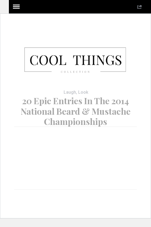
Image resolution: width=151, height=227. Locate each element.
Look (83, 92)
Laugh (70, 92)
